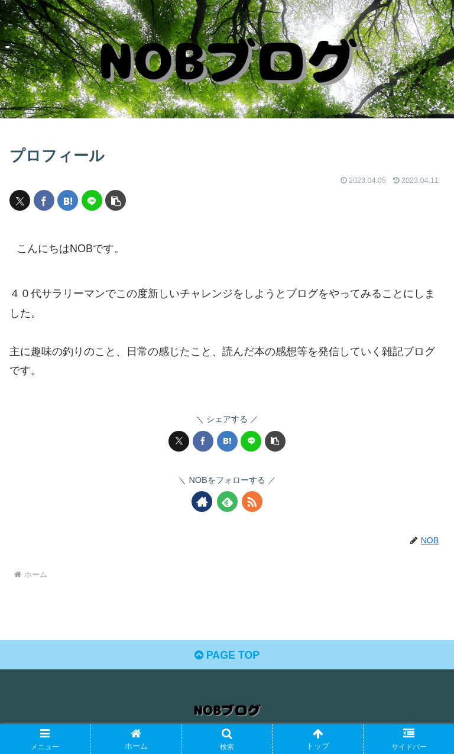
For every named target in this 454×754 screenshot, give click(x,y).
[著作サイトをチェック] (202, 501)
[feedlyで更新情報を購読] (227, 501)
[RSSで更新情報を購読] (252, 501)
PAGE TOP (227, 656)
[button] (115, 200)
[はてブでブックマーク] (67, 200)
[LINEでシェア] (92, 200)
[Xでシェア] (19, 200)
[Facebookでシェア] (44, 200)
